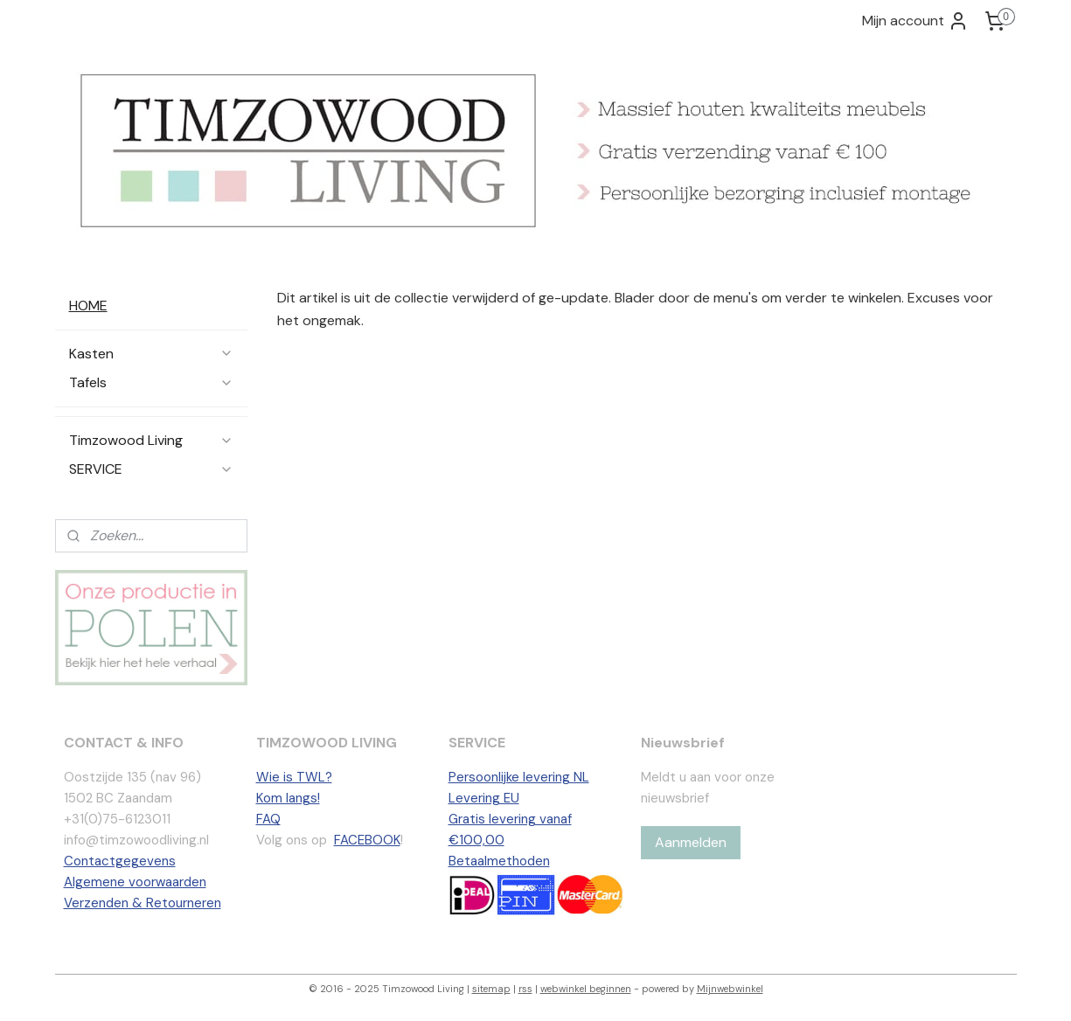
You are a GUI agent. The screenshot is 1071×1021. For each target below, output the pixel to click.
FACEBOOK (367, 840)
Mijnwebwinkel (730, 989)
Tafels (151, 382)
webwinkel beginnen (585, 989)
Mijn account (915, 20)
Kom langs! (288, 798)
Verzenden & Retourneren (142, 903)
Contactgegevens (120, 861)
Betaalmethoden (499, 861)
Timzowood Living (151, 440)
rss (525, 989)
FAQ (268, 819)
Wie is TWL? (294, 777)
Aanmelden (691, 842)
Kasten (151, 353)
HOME (88, 305)
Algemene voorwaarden (135, 882)
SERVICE (151, 469)
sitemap (491, 989)
